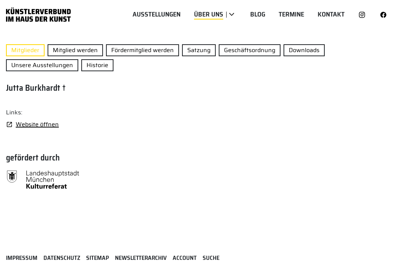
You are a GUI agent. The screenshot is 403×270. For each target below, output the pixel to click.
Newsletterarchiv (141, 257)
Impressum (21, 257)
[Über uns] (232, 14)
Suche (211, 257)
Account (185, 257)
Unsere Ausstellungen (42, 65)
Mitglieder (25, 50)
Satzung (198, 50)
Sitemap (97, 257)
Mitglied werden (75, 50)
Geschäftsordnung (249, 50)
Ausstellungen (157, 14)
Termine (291, 14)
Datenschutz (61, 257)
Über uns (208, 14)
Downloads (304, 50)
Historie (97, 65)
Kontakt (331, 14)
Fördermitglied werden (142, 50)
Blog (257, 14)
